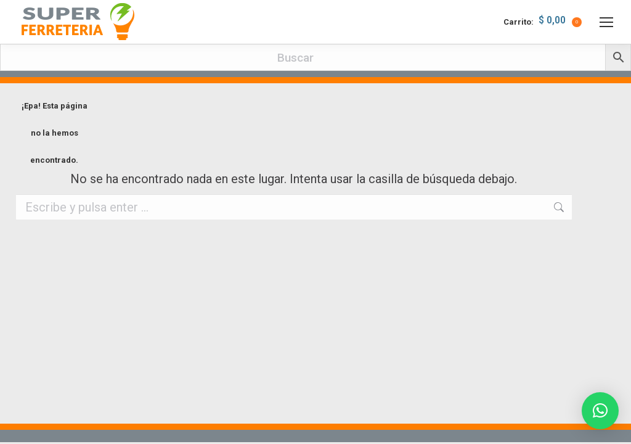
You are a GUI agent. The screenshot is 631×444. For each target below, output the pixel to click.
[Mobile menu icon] (606, 22)
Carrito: (542, 22)
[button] (600, 410)
